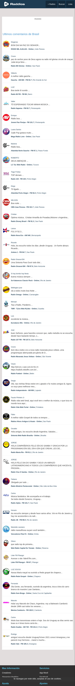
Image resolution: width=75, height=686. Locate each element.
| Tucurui (25, 165)
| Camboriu (26, 610)
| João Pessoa (28, 49)
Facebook (44, 677)
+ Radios (51, 4)
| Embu (25, 534)
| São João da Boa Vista (34, 486)
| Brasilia (28, 435)
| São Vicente (31, 357)
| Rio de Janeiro (31, 281)
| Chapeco (26, 576)
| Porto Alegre (23, 179)
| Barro (21, 94)
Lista (70, 4)
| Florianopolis (26, 108)
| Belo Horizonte (28, 266)
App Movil (44, 673)
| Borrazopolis (26, 235)
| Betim (22, 374)
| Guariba (27, 309)
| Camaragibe (25, 295)
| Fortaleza (27, 407)
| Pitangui (24, 562)
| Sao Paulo (25, 66)
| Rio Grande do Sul (29, 80)
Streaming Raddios (10, 677)
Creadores (6, 673)
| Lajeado (26, 390)
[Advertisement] (38, 25)
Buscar (62, 4)
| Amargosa (24, 644)
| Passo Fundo (29, 151)
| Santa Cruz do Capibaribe (31, 593)
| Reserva (29, 548)
